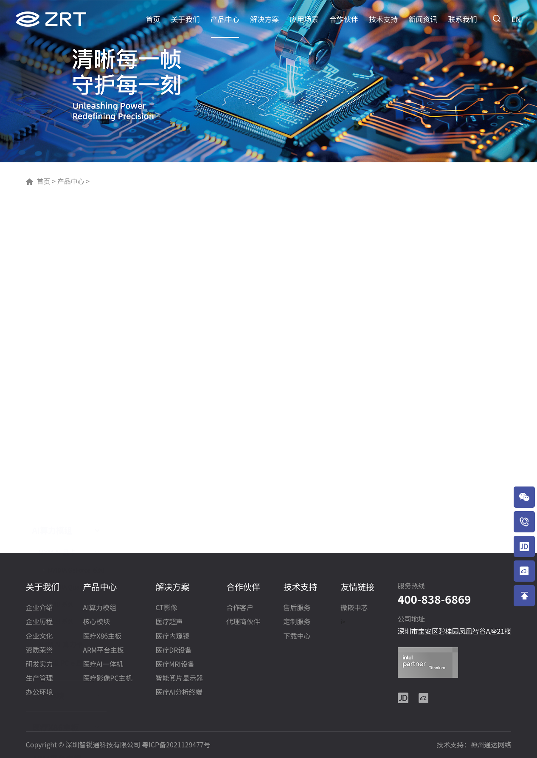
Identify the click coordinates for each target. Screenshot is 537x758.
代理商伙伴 (243, 621)
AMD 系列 (61, 296)
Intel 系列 (61, 313)
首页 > (46, 181)
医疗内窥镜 (172, 636)
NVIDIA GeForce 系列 (76, 262)
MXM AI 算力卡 (61, 336)
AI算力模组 (52, 222)
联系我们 (462, 19)
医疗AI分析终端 (178, 692)
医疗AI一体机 (56, 482)
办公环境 (39, 692)
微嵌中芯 (354, 607)
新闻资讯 (422, 19)
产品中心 (225, 19)
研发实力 (39, 664)
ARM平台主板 (57, 451)
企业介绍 (39, 607)
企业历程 (39, 621)
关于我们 (185, 19)
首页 (153, 19)
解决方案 (264, 19)
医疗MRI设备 (174, 664)
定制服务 (297, 621)
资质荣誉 (39, 650)
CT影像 (166, 607)
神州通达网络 (490, 744)
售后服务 (297, 607)
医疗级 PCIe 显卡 (64, 355)
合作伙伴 (343, 19)
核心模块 (48, 388)
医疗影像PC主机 (61, 514)
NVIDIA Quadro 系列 (75, 279)
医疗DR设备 (173, 650)
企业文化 (39, 636)
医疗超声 (169, 621)
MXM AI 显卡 (57, 245)
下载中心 (297, 636)
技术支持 (383, 19)
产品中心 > (73, 181)
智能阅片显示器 (179, 678)
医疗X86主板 (55, 419)
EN (516, 19)
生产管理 (39, 678)
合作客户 (239, 607)
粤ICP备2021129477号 (176, 744)
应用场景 (304, 19)
